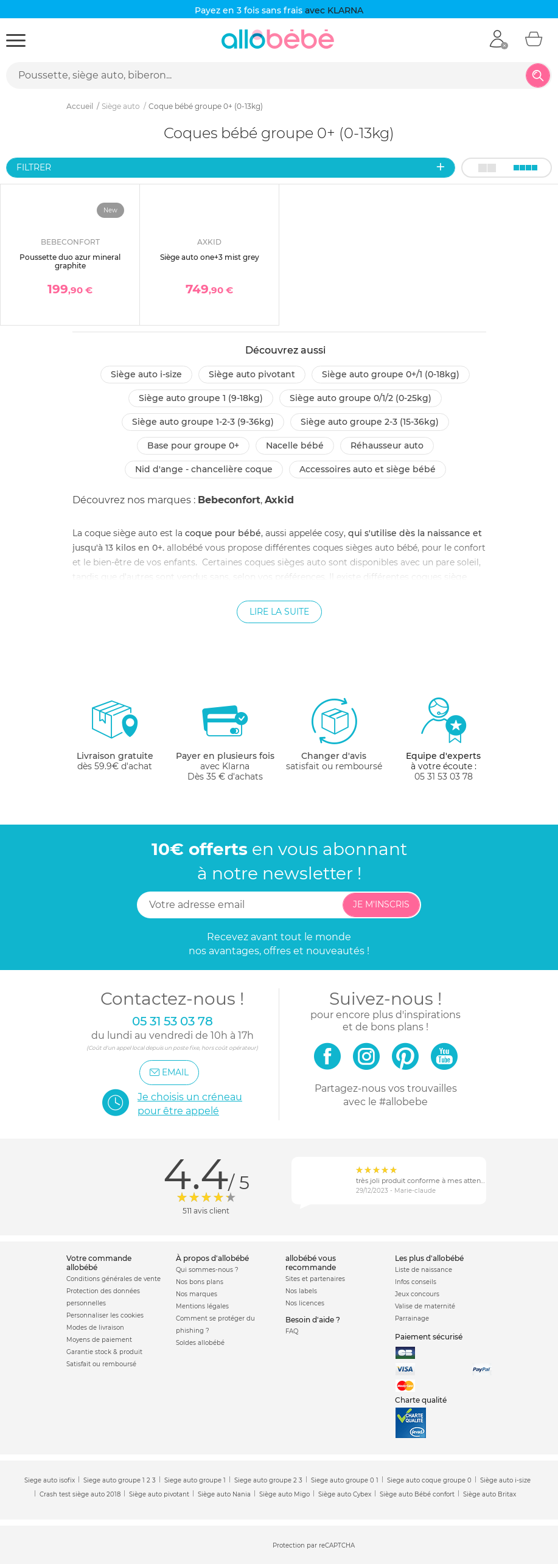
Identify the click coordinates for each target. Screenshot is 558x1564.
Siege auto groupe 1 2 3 (119, 1480)
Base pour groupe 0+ (193, 445)
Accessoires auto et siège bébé (367, 469)
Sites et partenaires (315, 1279)
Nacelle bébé (295, 445)
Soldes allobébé (200, 1343)
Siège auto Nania (224, 1494)
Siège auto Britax (489, 1494)
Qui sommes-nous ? (207, 1270)
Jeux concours (417, 1294)
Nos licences (304, 1303)
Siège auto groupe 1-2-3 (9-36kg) (203, 421)
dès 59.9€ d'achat (115, 739)
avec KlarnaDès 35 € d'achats (225, 739)
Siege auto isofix (49, 1480)
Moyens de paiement (99, 1340)
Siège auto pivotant (252, 374)
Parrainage (412, 1318)
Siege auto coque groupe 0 (429, 1480)
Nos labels (301, 1291)
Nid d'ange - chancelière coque (204, 469)
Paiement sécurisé (428, 1336)
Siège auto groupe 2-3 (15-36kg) (370, 421)
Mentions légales (202, 1306)
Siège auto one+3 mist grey (209, 257)
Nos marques (196, 1294)
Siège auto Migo (284, 1494)
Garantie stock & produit (104, 1352)
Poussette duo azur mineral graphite (69, 261)
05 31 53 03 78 (443, 776)
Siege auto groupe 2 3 (268, 1480)
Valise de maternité (425, 1306)
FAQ (291, 1331)
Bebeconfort (229, 500)
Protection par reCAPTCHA (314, 1545)
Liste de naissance (423, 1270)
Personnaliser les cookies (105, 1315)
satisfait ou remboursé (334, 734)
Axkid (279, 500)
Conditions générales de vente (113, 1279)
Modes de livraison (95, 1328)
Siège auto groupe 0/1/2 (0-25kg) (360, 398)
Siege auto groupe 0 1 (344, 1480)
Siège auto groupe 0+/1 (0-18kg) (390, 374)
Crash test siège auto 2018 (80, 1494)
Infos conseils (415, 1282)
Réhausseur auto (387, 445)
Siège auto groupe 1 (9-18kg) (201, 398)
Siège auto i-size (146, 374)
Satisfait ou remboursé (101, 1364)
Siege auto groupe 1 (195, 1480)
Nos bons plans (199, 1282)
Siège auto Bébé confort (417, 1494)
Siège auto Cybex (344, 1494)
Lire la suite (279, 611)
